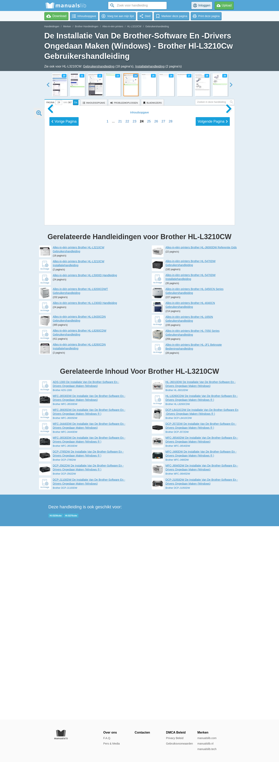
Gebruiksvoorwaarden (179, 743)
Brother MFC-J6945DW (177, 667)
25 (149, 393)
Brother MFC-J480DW (177, 653)
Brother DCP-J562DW (64, 667)
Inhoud (139, 384)
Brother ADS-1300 (62, 583)
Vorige (64, 393)
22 (127, 393)
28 (171, 393)
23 (134, 393)
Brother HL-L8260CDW (177, 597)
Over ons (110, 732)
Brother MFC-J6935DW (65, 611)
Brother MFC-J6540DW (177, 639)
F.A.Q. (107, 738)
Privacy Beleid (175, 738)
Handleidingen (51, 26)
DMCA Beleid (176, 732)
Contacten (142, 732)
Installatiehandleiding (149, 66)
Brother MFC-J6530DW (65, 597)
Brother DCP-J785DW (64, 653)
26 (156, 393)
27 (163, 393)
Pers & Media (111, 743)
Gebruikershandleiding (157, 26)
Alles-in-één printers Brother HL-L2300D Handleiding (85, 496)
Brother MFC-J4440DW (65, 625)
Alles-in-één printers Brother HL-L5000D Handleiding (85, 468)
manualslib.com (206, 738)
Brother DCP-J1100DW (65, 681)
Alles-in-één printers (112, 26)
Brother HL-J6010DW (176, 583)
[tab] (62, 101)
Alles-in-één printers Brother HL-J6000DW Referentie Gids (201, 440)
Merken (67, 26)
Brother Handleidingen (86, 26)
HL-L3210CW (134, 26)
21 (120, 393)
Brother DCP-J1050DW (177, 681)
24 (142, 393)
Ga (75, 102)
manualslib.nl (205, 743)
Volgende (213, 393)
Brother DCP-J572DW (177, 625)
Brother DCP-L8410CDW (178, 611)
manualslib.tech (206, 749)
